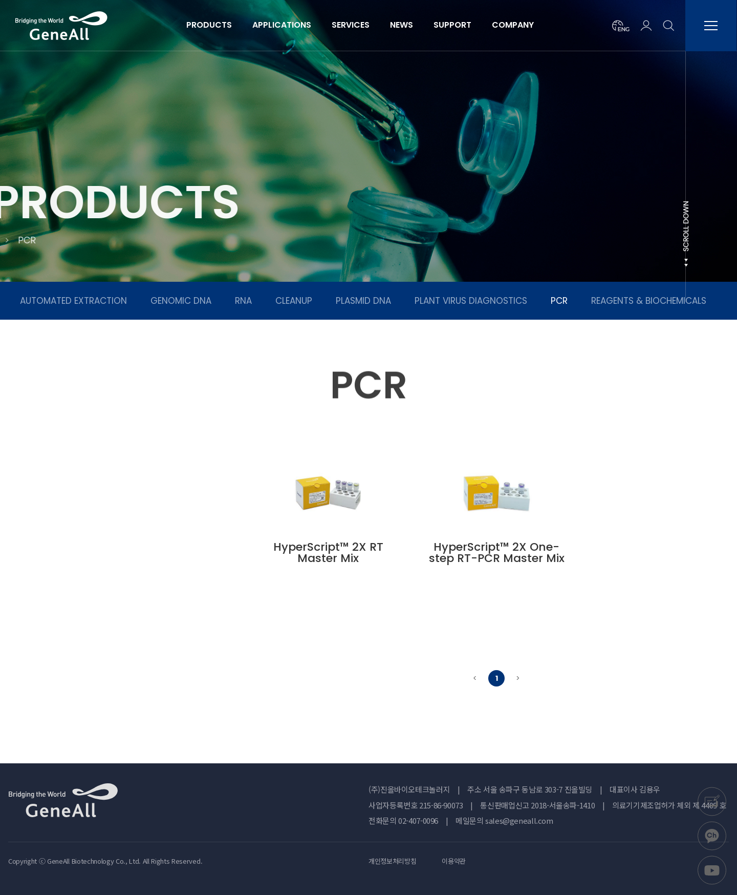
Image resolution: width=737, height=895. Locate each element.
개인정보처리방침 (392, 861)
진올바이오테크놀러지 (61, 25)
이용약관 (454, 861)
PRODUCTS (209, 25)
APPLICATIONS (281, 25)
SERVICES (351, 25)
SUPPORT (452, 25)
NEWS (401, 25)
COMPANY (513, 25)
